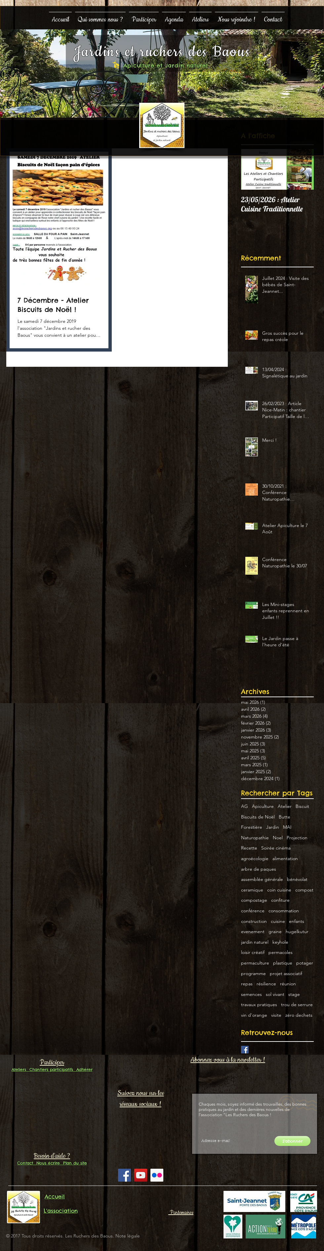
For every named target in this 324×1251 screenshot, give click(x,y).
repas (247, 984)
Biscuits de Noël (258, 817)
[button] (100, 16)
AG (244, 806)
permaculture (255, 963)
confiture (280, 900)
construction (254, 921)
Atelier (285, 806)
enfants (296, 921)
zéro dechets (298, 1015)
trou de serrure (297, 1004)
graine (275, 931)
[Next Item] (303, 169)
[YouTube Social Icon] (140, 1175)
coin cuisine (279, 890)
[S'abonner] (292, 1141)
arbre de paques (258, 869)
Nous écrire (46, 1162)
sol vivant (275, 994)
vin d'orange (254, 1015)
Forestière (251, 827)
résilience (266, 984)
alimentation (285, 858)
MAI (287, 827)
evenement (252, 931)
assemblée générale (262, 879)
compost (304, 890)
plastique (282, 963)
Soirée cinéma (276, 848)
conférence (252, 911)
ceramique (252, 890)
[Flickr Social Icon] (156, 1175)
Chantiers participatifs (49, 1069)
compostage (254, 900)
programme (253, 973)
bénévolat (297, 879)
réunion (288, 984)
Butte (284, 817)
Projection (297, 838)
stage (294, 994)
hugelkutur (297, 931)
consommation (283, 911)
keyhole (280, 942)
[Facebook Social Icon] (124, 1175)
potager (304, 963)
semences (251, 994)
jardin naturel (254, 942)
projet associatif (286, 973)
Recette (249, 848)
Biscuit (302, 806)
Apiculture (263, 806)
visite (276, 1015)
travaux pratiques (259, 1004)
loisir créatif (252, 952)
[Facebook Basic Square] (245, 1049)
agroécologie (254, 858)
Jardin (272, 827)
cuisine (278, 921)
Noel (278, 838)
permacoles (280, 952)
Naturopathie (255, 838)
